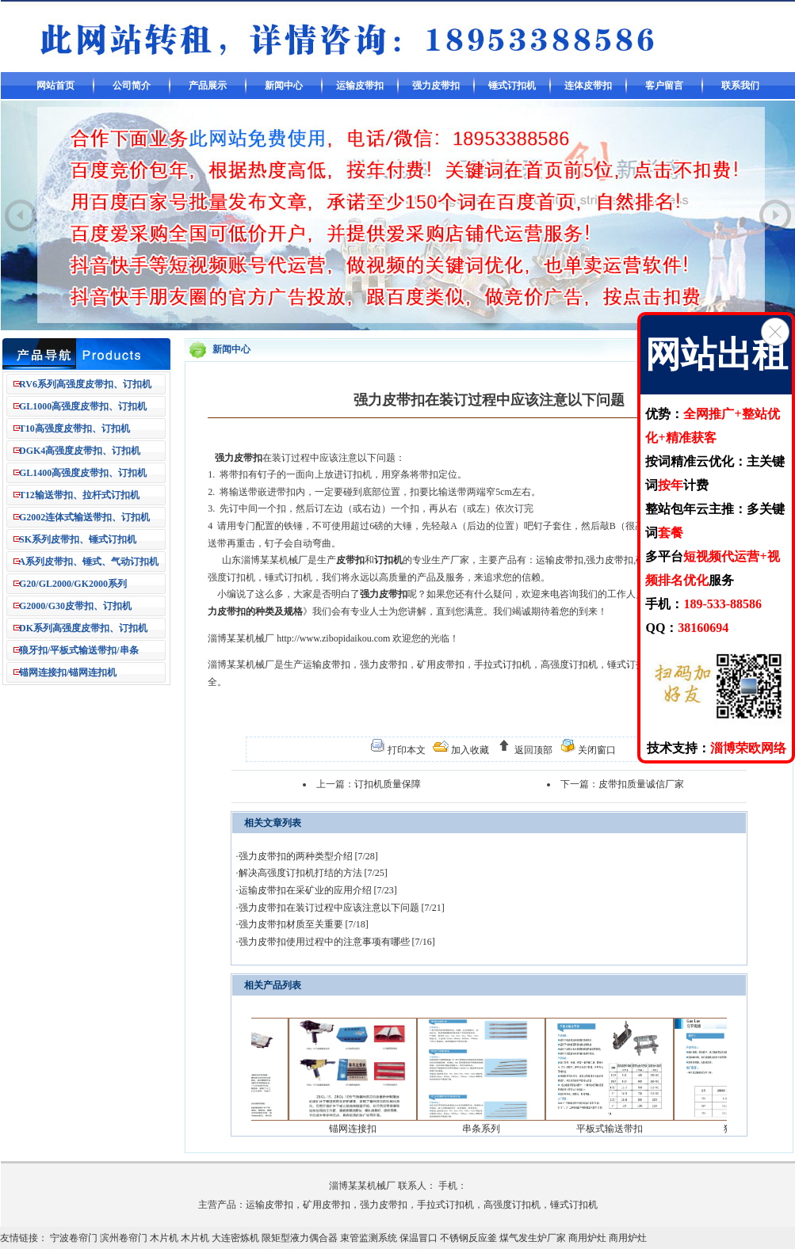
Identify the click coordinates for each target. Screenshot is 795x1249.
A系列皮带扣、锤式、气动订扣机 (88, 561)
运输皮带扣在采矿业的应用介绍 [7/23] (318, 890)
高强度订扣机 (569, 664)
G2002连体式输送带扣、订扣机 (84, 517)
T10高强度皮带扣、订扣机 (74, 428)
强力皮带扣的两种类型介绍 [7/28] (308, 856)
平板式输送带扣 (621, 1128)
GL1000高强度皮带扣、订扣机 (83, 406)
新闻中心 (284, 85)
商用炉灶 (587, 1237)
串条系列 (493, 1128)
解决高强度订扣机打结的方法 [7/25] (313, 872)
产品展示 (208, 85)
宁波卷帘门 (73, 1237)
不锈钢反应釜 (468, 1237)
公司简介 (132, 85)
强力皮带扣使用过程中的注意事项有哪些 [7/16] (337, 941)
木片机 (164, 1237)
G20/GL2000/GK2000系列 (73, 583)
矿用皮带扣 (440, 664)
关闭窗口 (595, 750)
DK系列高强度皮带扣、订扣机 (83, 628)
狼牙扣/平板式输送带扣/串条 (79, 650)
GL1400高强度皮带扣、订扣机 (83, 472)
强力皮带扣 (436, 85)
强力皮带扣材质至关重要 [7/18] (304, 924)
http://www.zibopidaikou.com (333, 638)
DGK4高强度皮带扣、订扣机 (79, 450)
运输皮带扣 (360, 85)
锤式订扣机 (512, 85)
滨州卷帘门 (123, 1237)
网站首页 (55, 85)
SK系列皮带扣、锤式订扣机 (77, 539)
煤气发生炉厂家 (532, 1237)
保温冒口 (418, 1237)
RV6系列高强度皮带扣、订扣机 (85, 384)
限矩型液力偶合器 (300, 1237)
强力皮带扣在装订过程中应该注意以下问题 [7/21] (342, 907)
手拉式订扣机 (502, 664)
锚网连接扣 (364, 1128)
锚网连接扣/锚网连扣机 (68, 672)
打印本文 (405, 750)
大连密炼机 (235, 1237)
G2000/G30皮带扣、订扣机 (75, 605)
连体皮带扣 (588, 85)
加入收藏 (469, 750)
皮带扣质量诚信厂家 (641, 784)
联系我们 (740, 85)
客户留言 (664, 85)
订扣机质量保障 (387, 784)
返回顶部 (532, 750)
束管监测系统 (368, 1237)
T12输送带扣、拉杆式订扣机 (79, 495)
